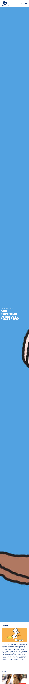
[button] (21, 3)
